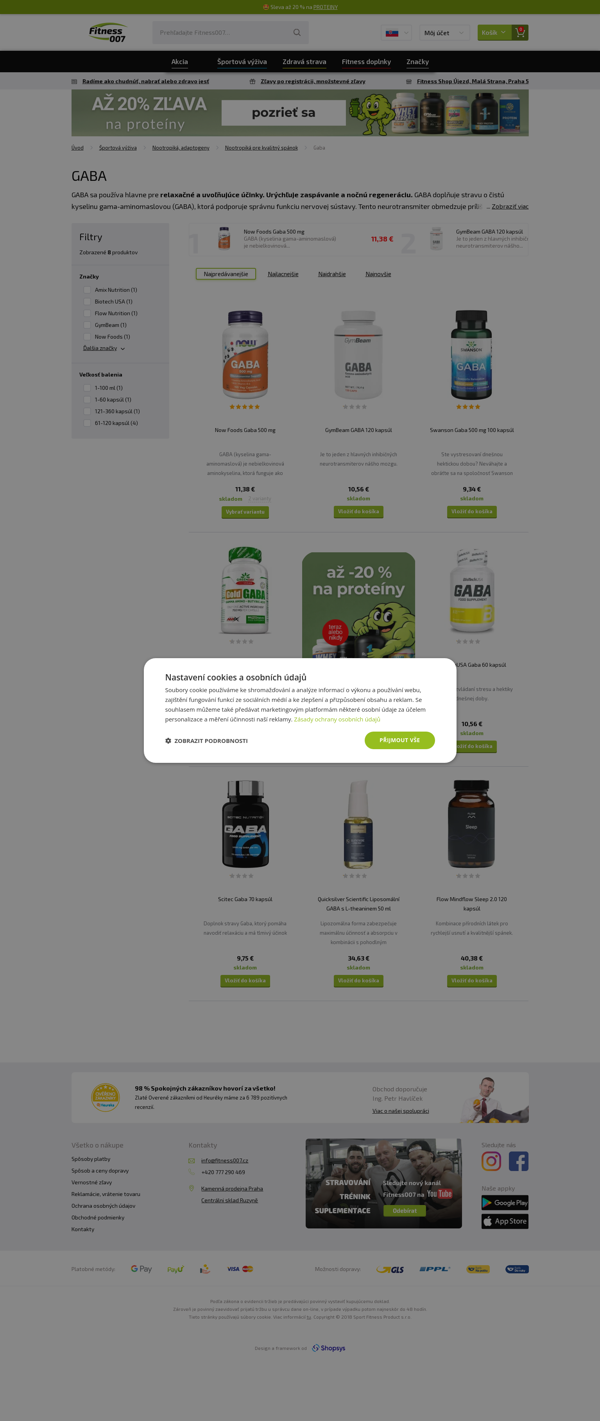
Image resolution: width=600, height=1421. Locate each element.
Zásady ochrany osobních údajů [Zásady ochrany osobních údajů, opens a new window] (337, 719)
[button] (206, 740)
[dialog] (300, 710)
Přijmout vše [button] (400, 740)
